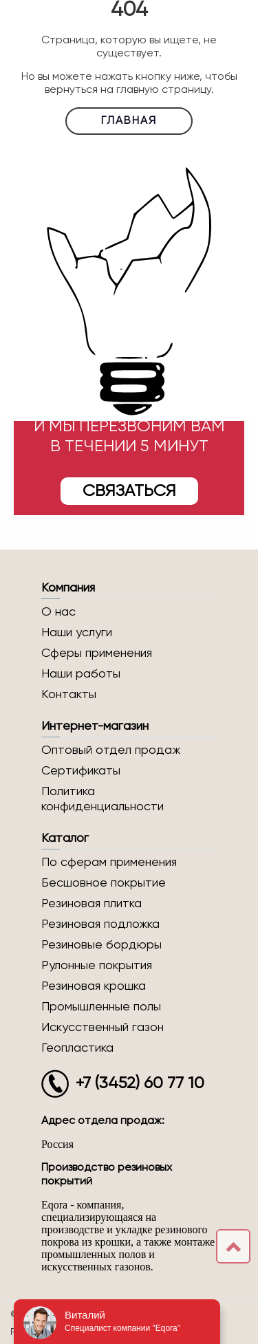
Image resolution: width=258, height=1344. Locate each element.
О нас (58, 612)
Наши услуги (76, 633)
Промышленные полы (101, 1007)
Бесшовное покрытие (103, 883)
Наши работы (80, 674)
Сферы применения (96, 653)
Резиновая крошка (93, 986)
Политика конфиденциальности (102, 799)
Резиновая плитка (91, 904)
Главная (129, 121)
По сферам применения (109, 862)
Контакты (68, 695)
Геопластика (77, 1048)
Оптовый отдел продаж (110, 750)
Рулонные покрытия (96, 966)
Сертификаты (80, 771)
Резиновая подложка (100, 924)
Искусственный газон (102, 1027)
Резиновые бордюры (101, 945)
